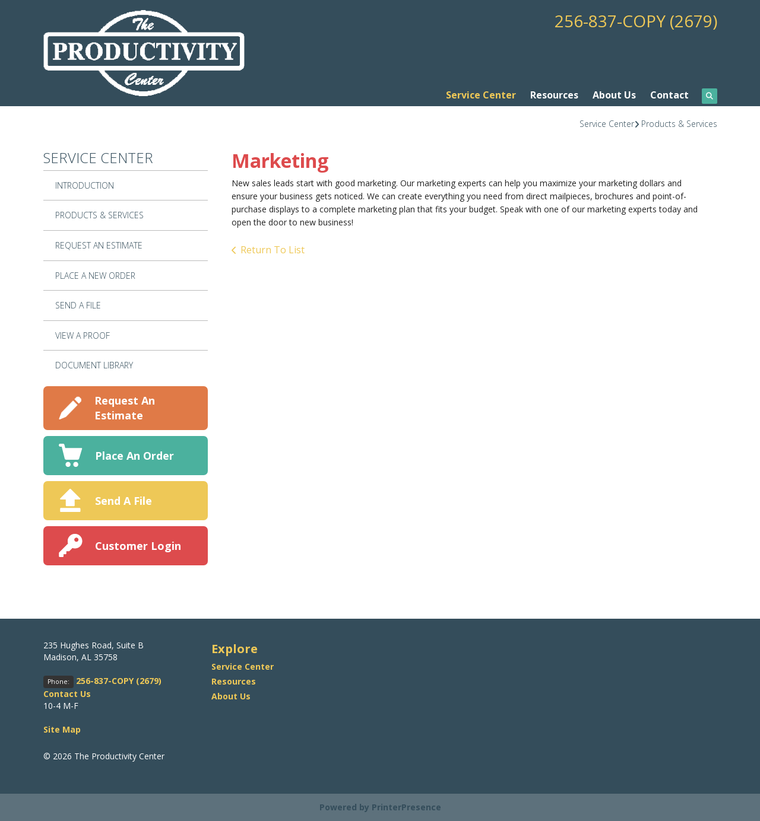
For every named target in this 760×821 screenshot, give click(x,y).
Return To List (272, 249)
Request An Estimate (98, 245)
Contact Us (67, 693)
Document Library (94, 365)
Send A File (78, 305)
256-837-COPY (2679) (636, 20)
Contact (669, 94)
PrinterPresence (406, 807)
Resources (554, 94)
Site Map (62, 729)
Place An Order (134, 455)
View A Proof (82, 335)
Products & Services (679, 123)
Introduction (84, 185)
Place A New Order (95, 275)
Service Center (481, 94)
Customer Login (138, 546)
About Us (614, 94)
